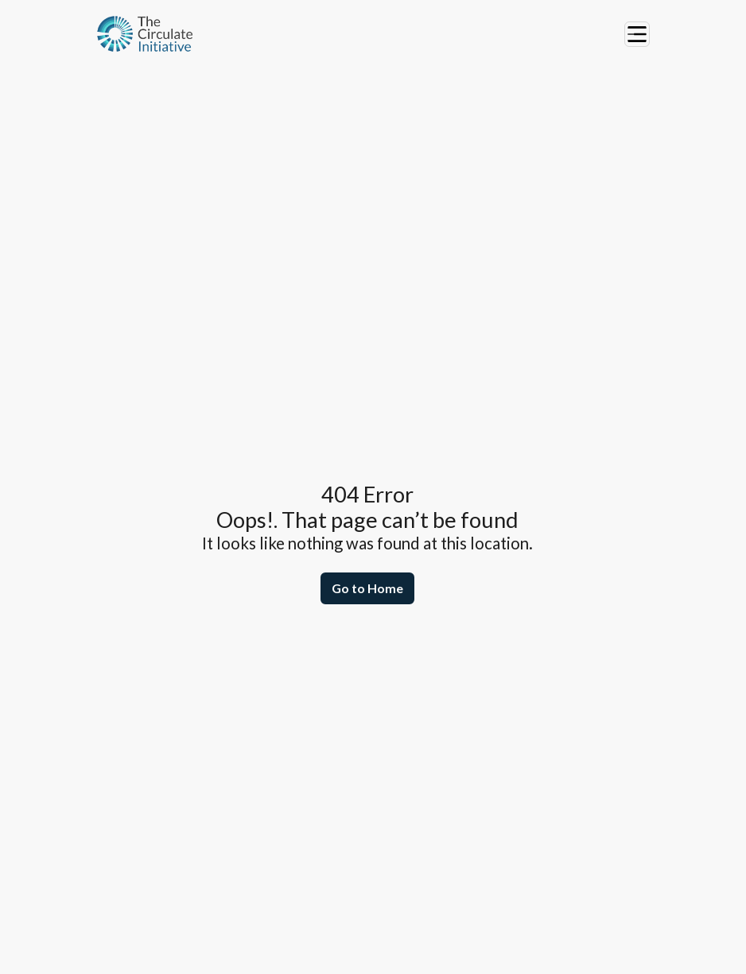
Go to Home (367, 588)
